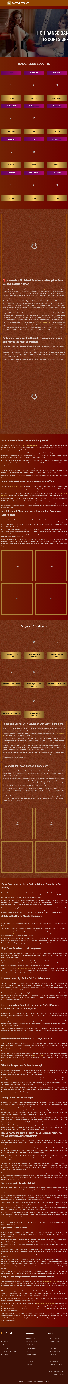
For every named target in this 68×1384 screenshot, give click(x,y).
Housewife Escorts (31, 1338)
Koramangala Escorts (54, 1351)
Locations (6, 1354)
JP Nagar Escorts (53, 1348)
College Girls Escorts (31, 1341)
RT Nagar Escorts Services (55, 1371)
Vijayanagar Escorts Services (56, 1374)
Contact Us (6, 1358)
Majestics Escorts (53, 1354)
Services (5, 1345)
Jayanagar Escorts (53, 1345)
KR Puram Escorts (53, 1361)
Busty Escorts (29, 1361)
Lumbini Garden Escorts (55, 1364)
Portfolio (5, 1348)
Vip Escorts (29, 1351)
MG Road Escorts (53, 1358)
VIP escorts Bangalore (29, 1125)
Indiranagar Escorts (53, 1341)
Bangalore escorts (47, 289)
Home (4, 1338)
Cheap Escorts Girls (31, 1364)
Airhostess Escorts (31, 1345)
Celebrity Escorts (30, 1358)
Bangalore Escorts (31, 1354)
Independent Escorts (31, 1348)
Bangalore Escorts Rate (9, 1351)
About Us (5, 1341)
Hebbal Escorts (52, 1367)
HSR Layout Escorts (53, 1338)
